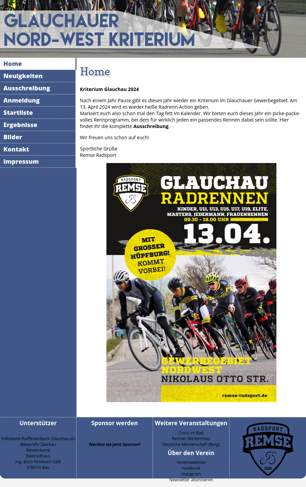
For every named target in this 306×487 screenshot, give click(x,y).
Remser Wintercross (191, 438)
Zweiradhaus (38, 456)
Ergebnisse (20, 125)
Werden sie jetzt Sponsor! (114, 444)
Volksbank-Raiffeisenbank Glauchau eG (38, 438)
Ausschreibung (26, 88)
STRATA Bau (38, 467)
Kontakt (16, 149)
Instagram (191, 474)
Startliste (18, 112)
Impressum (21, 161)
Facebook (191, 468)
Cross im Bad (190, 433)
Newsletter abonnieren (191, 480)
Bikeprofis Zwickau (38, 444)
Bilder (12, 137)
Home (12, 63)
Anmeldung (21, 100)
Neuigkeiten (22, 76)
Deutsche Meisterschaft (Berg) (191, 444)
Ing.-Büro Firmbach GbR (38, 462)
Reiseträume (38, 450)
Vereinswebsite (191, 462)
